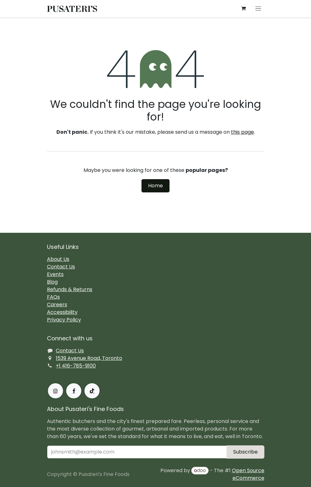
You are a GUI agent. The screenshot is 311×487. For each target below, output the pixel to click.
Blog (52, 281)
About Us (58, 259)
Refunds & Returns (69, 289)
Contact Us (61, 266)
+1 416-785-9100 (76, 365)
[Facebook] (73, 390)
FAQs (53, 297)
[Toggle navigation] (258, 9)
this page (242, 132)
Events (55, 274)
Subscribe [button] (245, 451)
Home (155, 185)
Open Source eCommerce (248, 474)
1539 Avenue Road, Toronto (89, 358)
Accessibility (62, 312)
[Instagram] (55, 390)
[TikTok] (92, 390)
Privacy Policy (64, 319)
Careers (57, 304)
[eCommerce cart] (243, 9)
